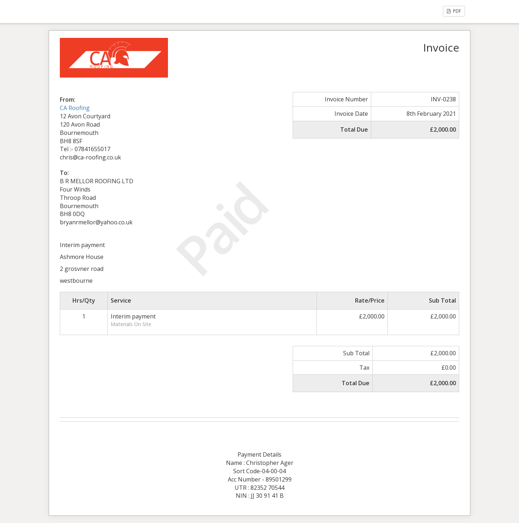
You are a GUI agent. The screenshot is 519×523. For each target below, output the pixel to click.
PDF (454, 11)
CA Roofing (75, 108)
